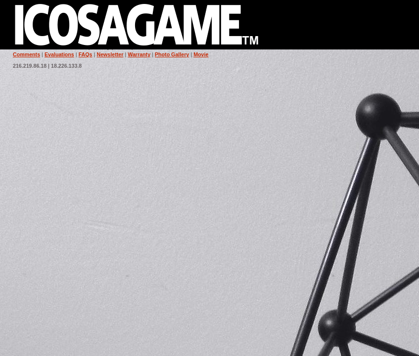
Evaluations (59, 54)
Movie (200, 54)
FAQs (86, 54)
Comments (26, 54)
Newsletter (109, 54)
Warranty (139, 54)
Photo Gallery (172, 54)
